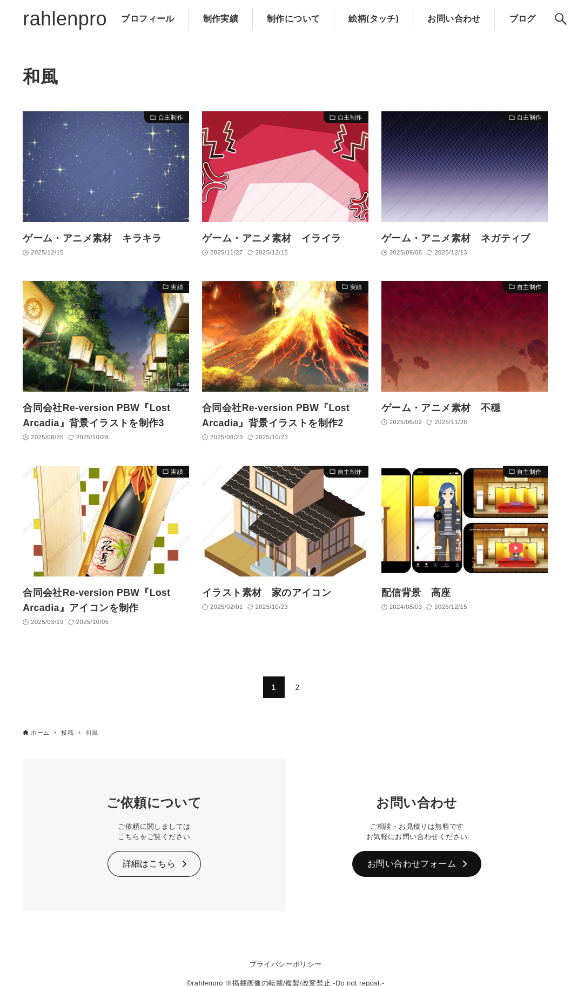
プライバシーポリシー (286, 964)
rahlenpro (65, 19)
